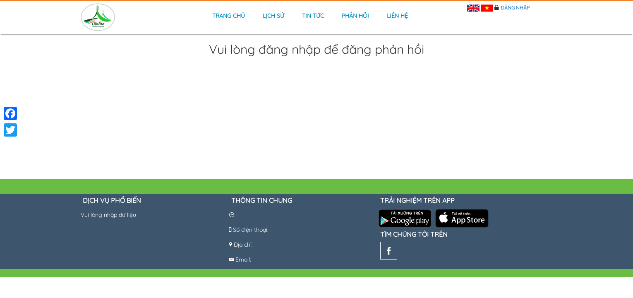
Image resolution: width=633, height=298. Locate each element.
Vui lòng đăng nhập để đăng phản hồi (316, 50)
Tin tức (313, 15)
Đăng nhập (515, 8)
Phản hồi (355, 15)
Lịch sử (273, 15)
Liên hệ (397, 15)
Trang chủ (228, 15)
